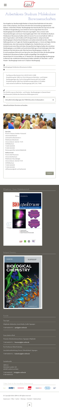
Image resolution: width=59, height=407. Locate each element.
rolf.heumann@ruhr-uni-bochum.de (15, 169)
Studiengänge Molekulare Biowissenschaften (17, 67)
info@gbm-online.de (20, 372)
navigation (5, 5)
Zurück (49, 173)
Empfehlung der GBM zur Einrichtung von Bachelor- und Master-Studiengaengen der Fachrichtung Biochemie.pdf (27, 78)
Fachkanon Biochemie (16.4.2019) (21, 75)
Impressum (6, 399)
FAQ (12, 399)
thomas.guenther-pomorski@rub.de (15, 150)
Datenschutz (37, 399)
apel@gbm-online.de (21, 327)
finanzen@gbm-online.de (22, 342)
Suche (17, 399)
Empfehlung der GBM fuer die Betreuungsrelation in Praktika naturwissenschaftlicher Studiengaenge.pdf (25, 82)
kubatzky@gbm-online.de (22, 353)
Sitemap (23, 399)
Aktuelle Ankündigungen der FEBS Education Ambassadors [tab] (24, 100)
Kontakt (29, 399)
